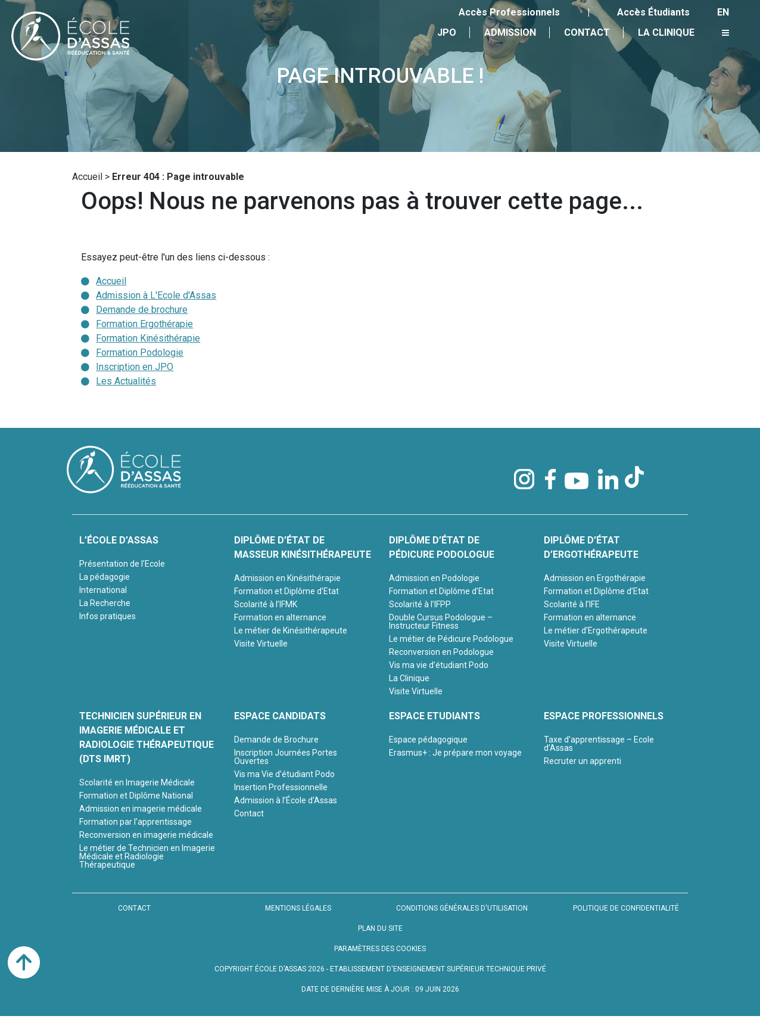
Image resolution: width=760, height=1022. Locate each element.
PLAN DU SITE (380, 928)
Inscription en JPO (134, 366)
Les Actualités (126, 381)
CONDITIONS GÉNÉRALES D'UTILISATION (462, 908)
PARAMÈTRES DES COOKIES (380, 949)
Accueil (87, 176)
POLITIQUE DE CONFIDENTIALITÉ (626, 908)
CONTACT (134, 908)
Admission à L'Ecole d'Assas (156, 295)
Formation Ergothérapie (144, 324)
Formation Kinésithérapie (148, 338)
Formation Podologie (139, 352)
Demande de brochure (142, 309)
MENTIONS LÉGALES (298, 908)
